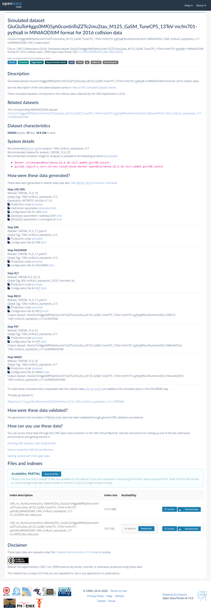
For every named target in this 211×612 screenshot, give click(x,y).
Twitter (101, 601)
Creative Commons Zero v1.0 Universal (79, 552)
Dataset (12, 62)
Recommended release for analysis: (28, 152)
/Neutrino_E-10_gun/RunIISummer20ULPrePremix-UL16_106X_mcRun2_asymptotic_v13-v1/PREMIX (66, 401)
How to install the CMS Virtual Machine (30, 450)
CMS (71, 62)
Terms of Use (118, 591)
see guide (110, 156)
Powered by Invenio (175, 594)
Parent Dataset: (110, 62)
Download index (188, 509)
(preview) (37, 204)
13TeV (79, 62)
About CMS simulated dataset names (94, 87)
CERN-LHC (96, 62)
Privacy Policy (95, 596)
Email (111, 601)
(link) (53, 208)
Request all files (51, 474)
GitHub (119, 596)
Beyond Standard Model (56, 62)
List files (169, 509)
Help (109, 596)
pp (87, 62)
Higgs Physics (36, 62)
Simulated (23, 62)
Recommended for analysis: (30, 148)
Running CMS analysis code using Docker (32, 443)
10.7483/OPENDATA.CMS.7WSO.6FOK (100, 52)
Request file (146, 529)
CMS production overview (93, 183)
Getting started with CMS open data (29, 456)
